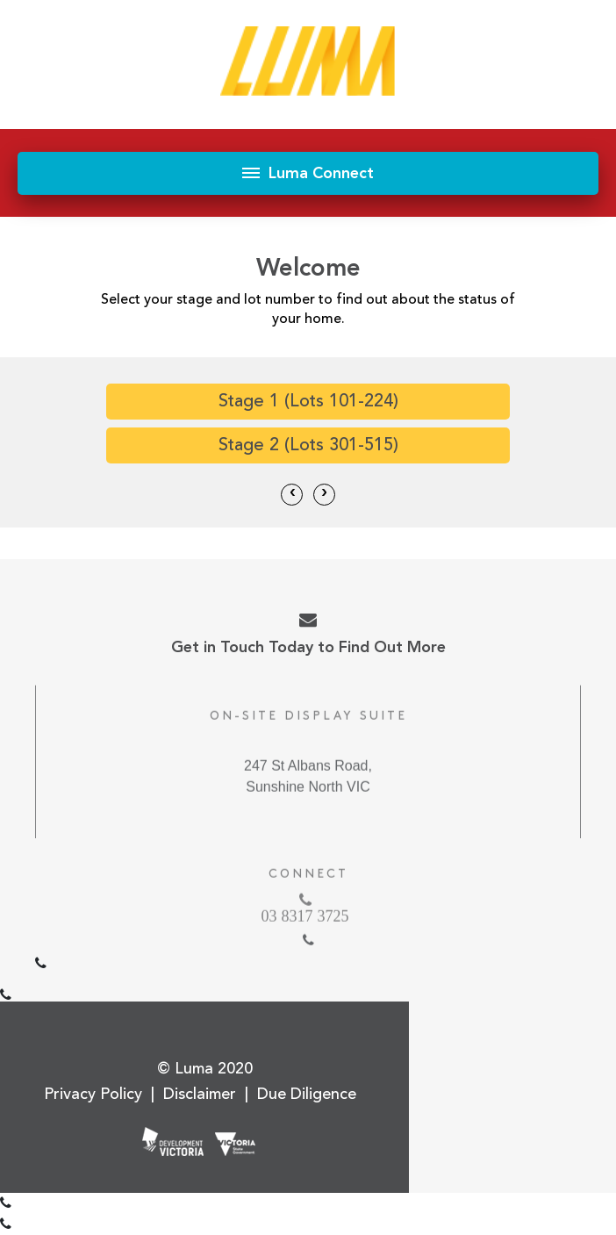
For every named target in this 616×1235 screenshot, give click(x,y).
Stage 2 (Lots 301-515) (308, 445)
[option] (308, 427)
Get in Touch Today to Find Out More (308, 634)
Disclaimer (199, 1093)
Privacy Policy (93, 1093)
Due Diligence (306, 1093)
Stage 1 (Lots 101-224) (308, 401)
